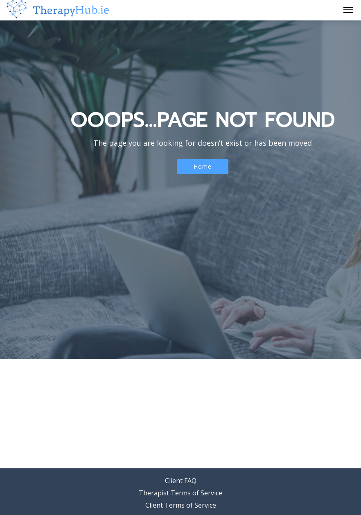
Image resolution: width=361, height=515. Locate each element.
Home (203, 166)
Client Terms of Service (180, 505)
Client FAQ (180, 480)
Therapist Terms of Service (180, 492)
